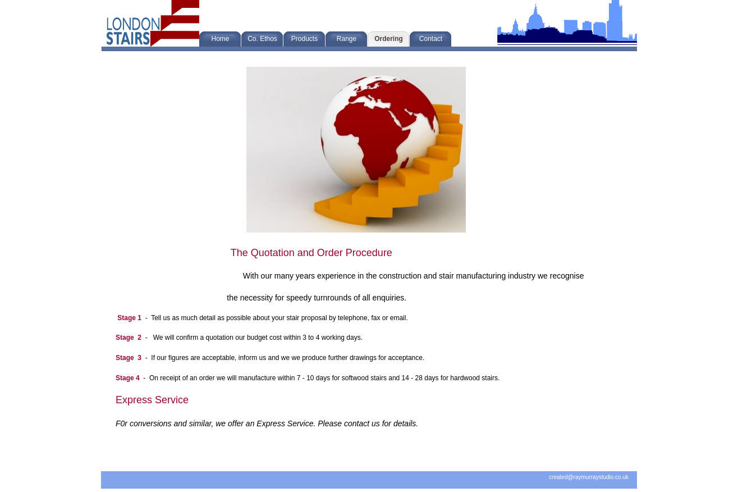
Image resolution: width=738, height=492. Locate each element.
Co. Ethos (262, 39)
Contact (430, 39)
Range (346, 39)
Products (304, 39)
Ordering (388, 39)
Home (220, 39)
